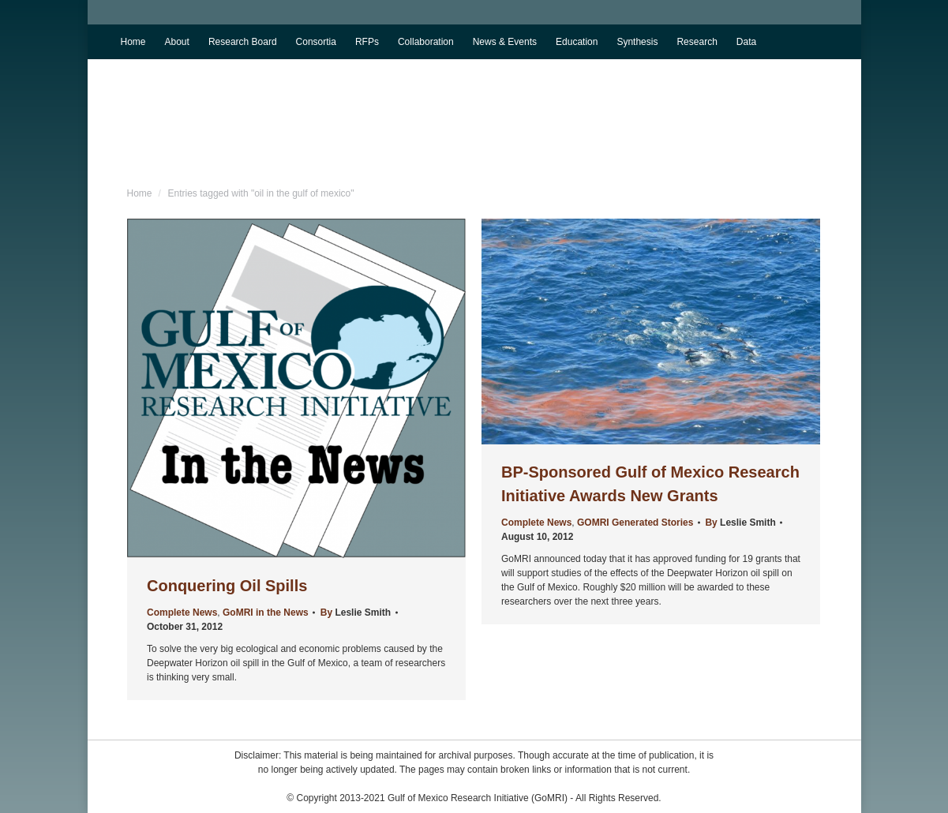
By (355, 612)
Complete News (182, 612)
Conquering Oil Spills (227, 585)
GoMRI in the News (266, 612)
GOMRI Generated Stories (635, 522)
